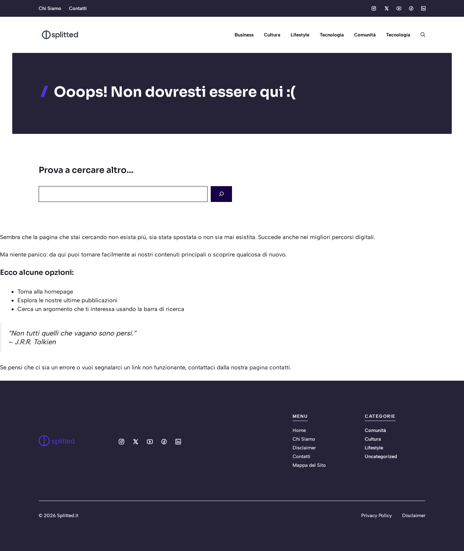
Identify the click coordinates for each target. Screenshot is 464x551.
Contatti (78, 8)
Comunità (365, 35)
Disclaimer (304, 448)
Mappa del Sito (309, 465)
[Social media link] (373, 8)
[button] (420, 35)
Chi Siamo (50, 8)
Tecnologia (332, 35)
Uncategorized (381, 456)
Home (299, 430)
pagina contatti (269, 367)
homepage (58, 291)
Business (244, 35)
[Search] (221, 194)
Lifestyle (300, 35)
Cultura (272, 35)
